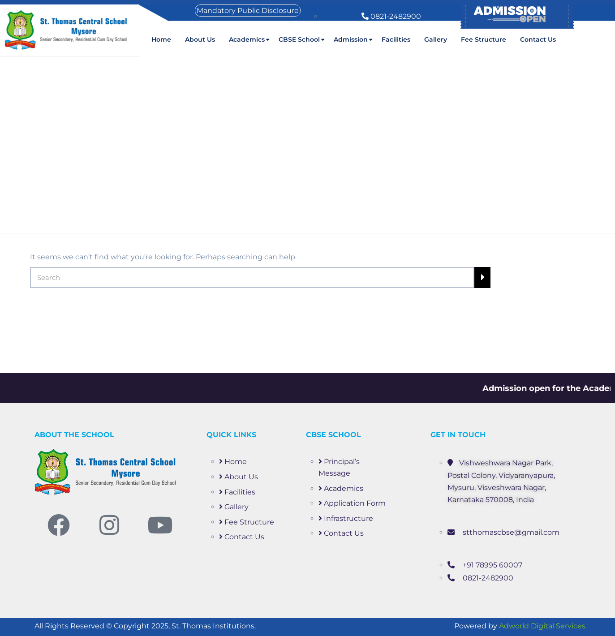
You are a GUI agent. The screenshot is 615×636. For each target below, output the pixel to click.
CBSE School (299, 39)
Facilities (396, 39)
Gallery (435, 39)
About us (200, 39)
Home (161, 39)
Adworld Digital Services (542, 626)
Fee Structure (483, 39)
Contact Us (538, 39)
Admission (351, 39)
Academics (247, 39)
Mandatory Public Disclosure (248, 10)
